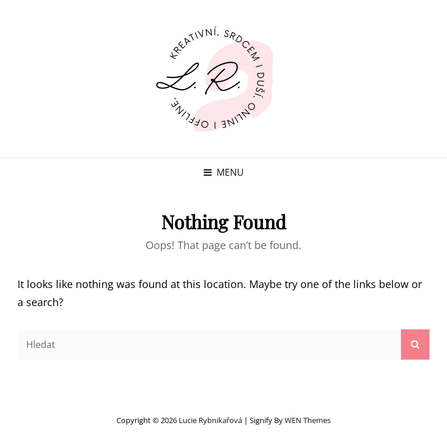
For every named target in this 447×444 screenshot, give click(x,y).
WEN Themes (308, 420)
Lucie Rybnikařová (210, 420)
